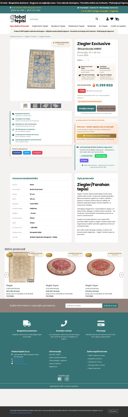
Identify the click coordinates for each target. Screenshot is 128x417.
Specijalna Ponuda (19, 26)
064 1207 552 (86, 156)
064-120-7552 (19, 10)
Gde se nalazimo (55, 364)
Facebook (16, 153)
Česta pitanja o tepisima (58, 361)
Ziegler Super (52, 285)
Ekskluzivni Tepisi (76, 26)
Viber (84, 161)
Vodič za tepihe (118, 26)
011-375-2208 (34, 10)
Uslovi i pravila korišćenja (58, 358)
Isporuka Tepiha (54, 354)
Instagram (37, 153)
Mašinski (91, 26)
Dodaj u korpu (86, 108)
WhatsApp (101, 156)
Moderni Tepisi (58, 26)
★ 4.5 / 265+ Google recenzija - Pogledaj (99, 11)
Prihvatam (113, 411)
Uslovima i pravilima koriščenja (20, 413)
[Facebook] (59, 379)
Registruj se (53, 367)
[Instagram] (67, 379)
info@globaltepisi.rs (21, 363)
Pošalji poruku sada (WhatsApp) (96, 136)
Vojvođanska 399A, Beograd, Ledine (26, 8)
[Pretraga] (97, 19)
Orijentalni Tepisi (40, 26)
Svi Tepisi (103, 26)
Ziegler (9, 285)
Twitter (27, 153)
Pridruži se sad (110, 305)
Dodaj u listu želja (106, 108)
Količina (80, 60)
